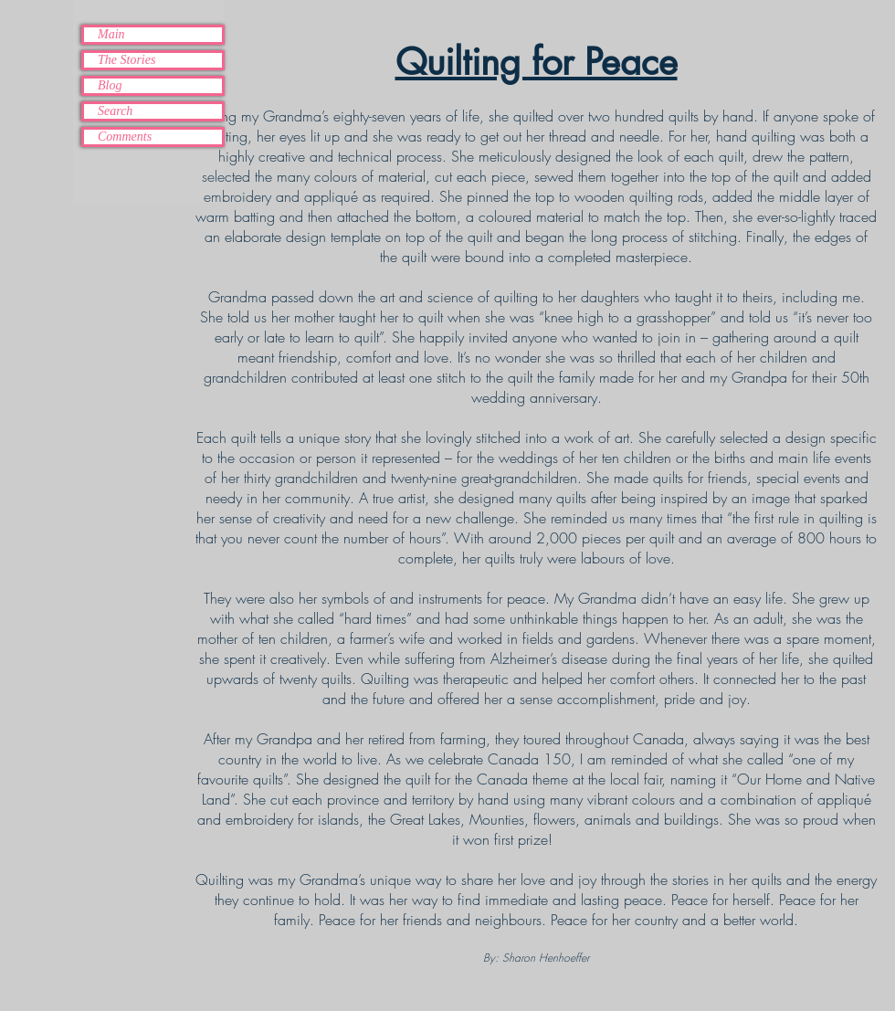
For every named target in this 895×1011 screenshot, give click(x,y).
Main (111, 34)
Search (115, 111)
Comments (125, 136)
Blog (109, 85)
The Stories (126, 60)
